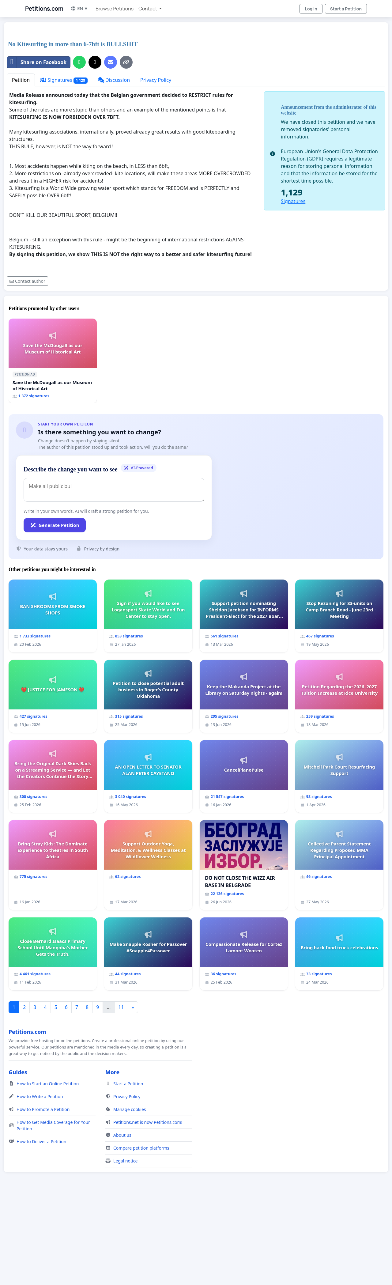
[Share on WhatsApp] (79, 62)
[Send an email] (110, 62)
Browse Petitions (115, 8)
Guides (18, 1072)
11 (121, 1007)
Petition (21, 80)
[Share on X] (95, 62)
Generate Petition (54, 525)
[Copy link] (126, 62)
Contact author (27, 281)
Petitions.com (44, 9)
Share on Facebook (36, 62)
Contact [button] (148, 8)
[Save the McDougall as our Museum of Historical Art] (53, 361)
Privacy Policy (155, 80)
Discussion (114, 80)
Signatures (64, 80)
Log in (311, 9)
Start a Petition (346, 9)
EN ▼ (79, 8)
